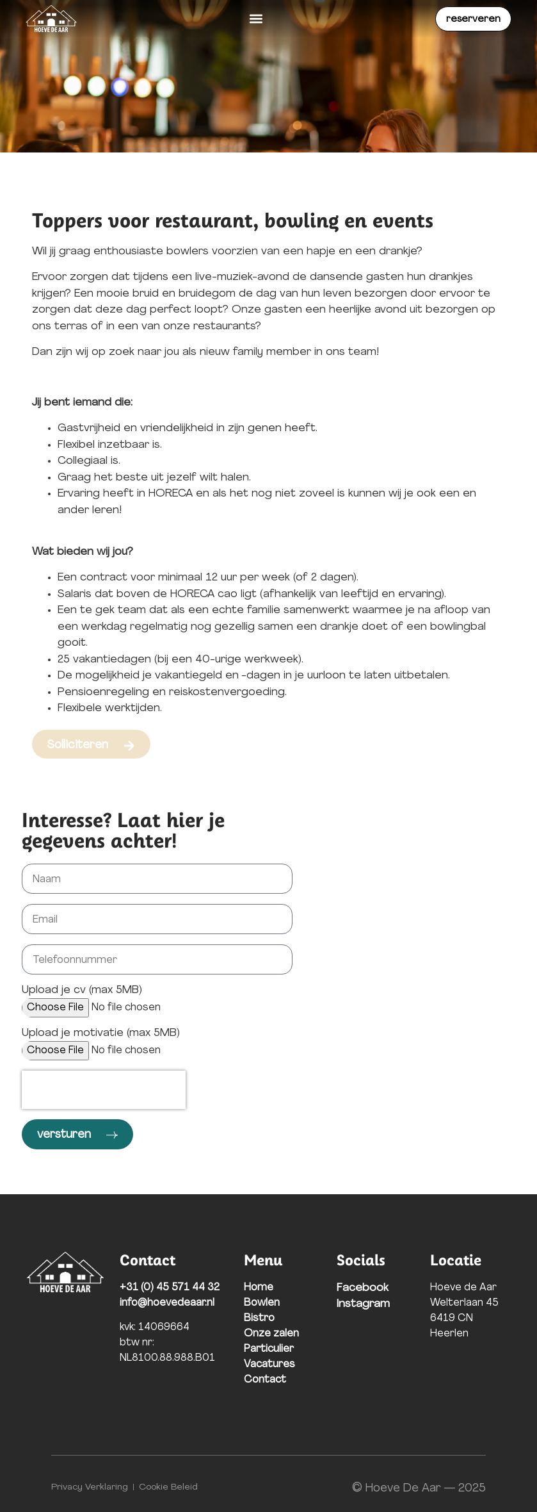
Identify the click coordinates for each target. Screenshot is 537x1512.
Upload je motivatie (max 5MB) (101, 1033)
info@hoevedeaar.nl (167, 1303)
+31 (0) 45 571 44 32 (170, 1288)
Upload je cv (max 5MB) (82, 990)
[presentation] (104, 1090)
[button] (256, 18)
